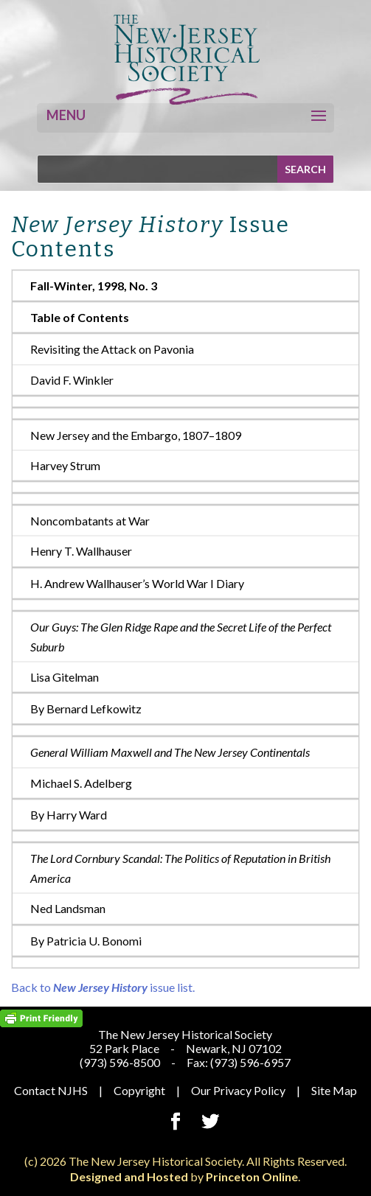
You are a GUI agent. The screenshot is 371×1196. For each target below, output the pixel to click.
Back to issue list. (103, 987)
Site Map (334, 1090)
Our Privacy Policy (238, 1090)
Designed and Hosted (129, 1176)
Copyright (139, 1090)
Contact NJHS (51, 1090)
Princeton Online (252, 1176)
